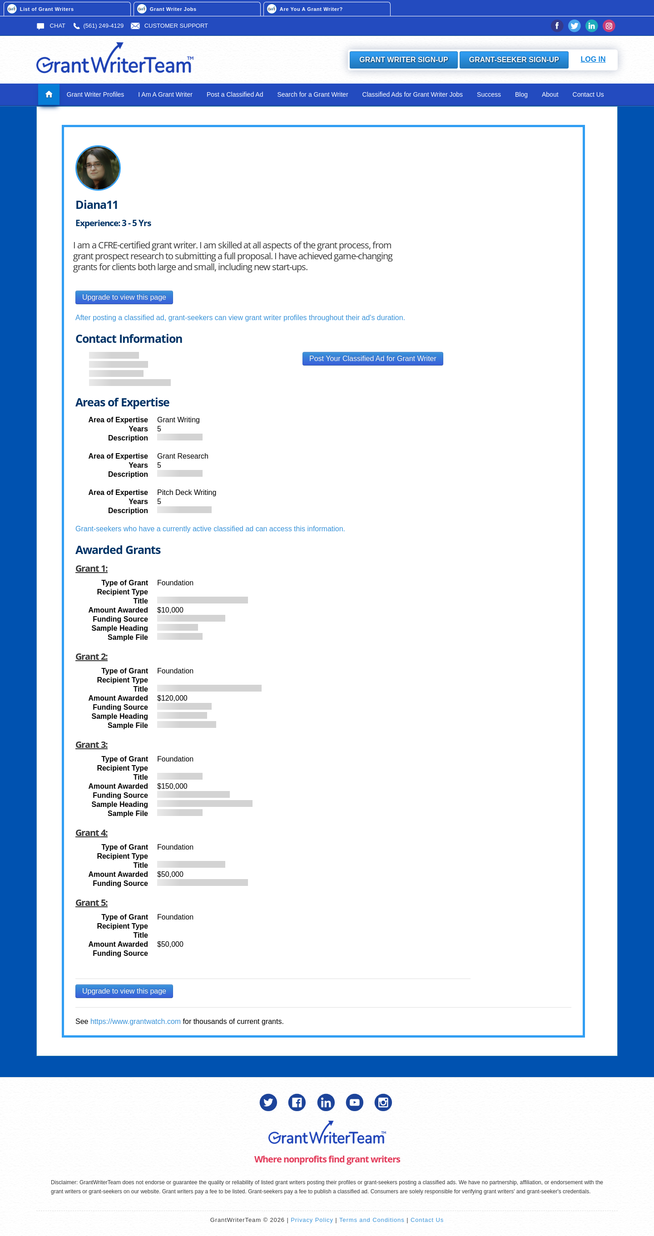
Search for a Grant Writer (312, 94)
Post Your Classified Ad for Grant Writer (372, 358)
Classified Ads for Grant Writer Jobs (412, 94)
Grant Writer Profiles (95, 94)
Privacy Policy (312, 1219)
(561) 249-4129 (98, 25)
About (550, 94)
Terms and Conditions (372, 1219)
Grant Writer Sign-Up (403, 60)
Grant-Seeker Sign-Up (514, 60)
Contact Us (588, 94)
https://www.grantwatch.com (135, 1021)
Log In (592, 59)
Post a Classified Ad (235, 94)
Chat (50, 25)
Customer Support (169, 25)
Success (489, 94)
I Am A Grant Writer (165, 94)
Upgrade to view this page (124, 297)
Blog (521, 94)
